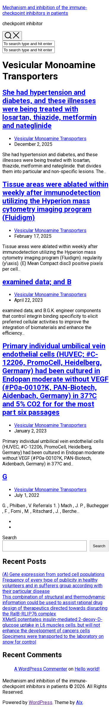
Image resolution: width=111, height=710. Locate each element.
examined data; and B (36, 282)
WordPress (40, 702)
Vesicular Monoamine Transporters (50, 138)
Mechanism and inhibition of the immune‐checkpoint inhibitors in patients (44, 10)
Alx (79, 702)
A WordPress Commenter (40, 669)
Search (9, 537)
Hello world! (87, 669)
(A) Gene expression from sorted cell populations (53, 574)
